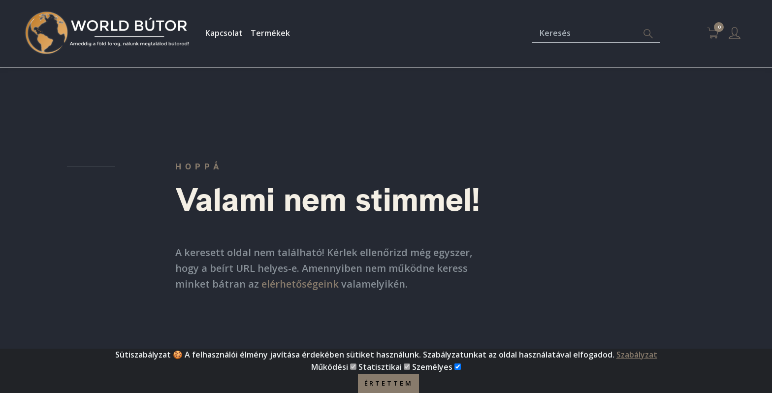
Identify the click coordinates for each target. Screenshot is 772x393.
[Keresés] (584, 33)
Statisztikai (380, 372)
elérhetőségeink (300, 284)
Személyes (432, 372)
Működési (329, 372)
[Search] (648, 33)
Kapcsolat (224, 33)
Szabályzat (636, 360)
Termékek (270, 33)
